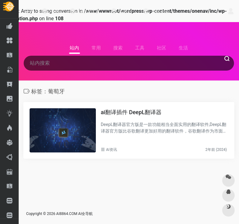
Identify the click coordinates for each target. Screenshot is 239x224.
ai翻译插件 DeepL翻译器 (131, 112)
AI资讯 (111, 149)
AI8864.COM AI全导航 (74, 214)
